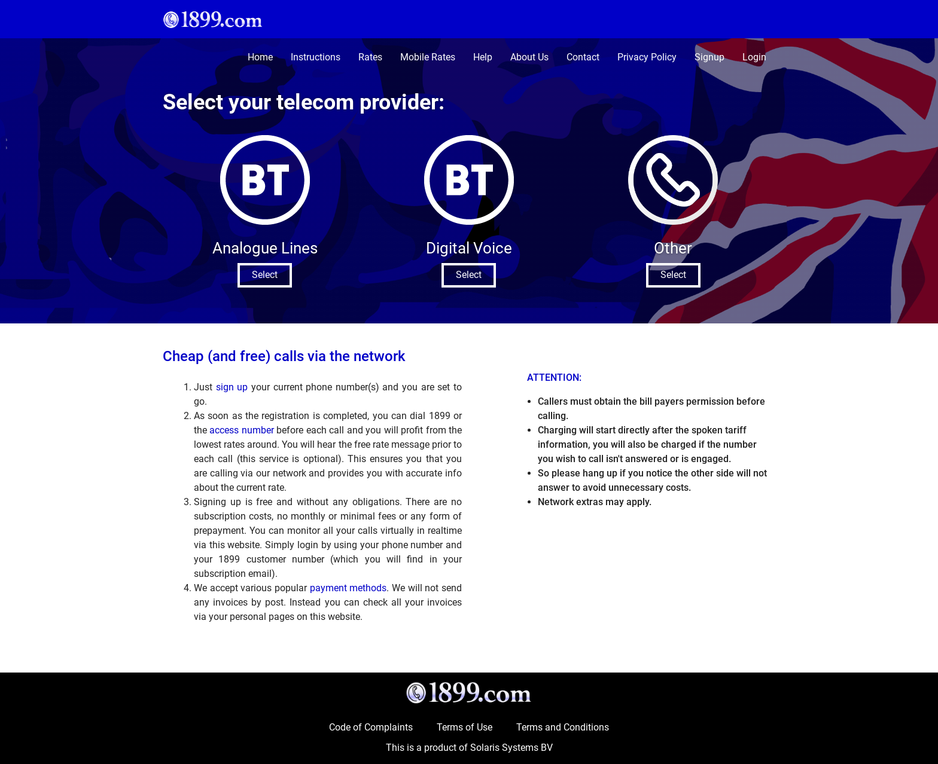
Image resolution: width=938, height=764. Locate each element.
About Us (529, 57)
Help (482, 57)
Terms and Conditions (562, 727)
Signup (709, 57)
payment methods (348, 588)
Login (754, 57)
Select (265, 274)
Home (260, 57)
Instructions (315, 57)
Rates (370, 57)
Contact (583, 57)
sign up (232, 387)
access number (241, 430)
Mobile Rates (427, 57)
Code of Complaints (371, 727)
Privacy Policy (647, 57)
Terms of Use (464, 727)
